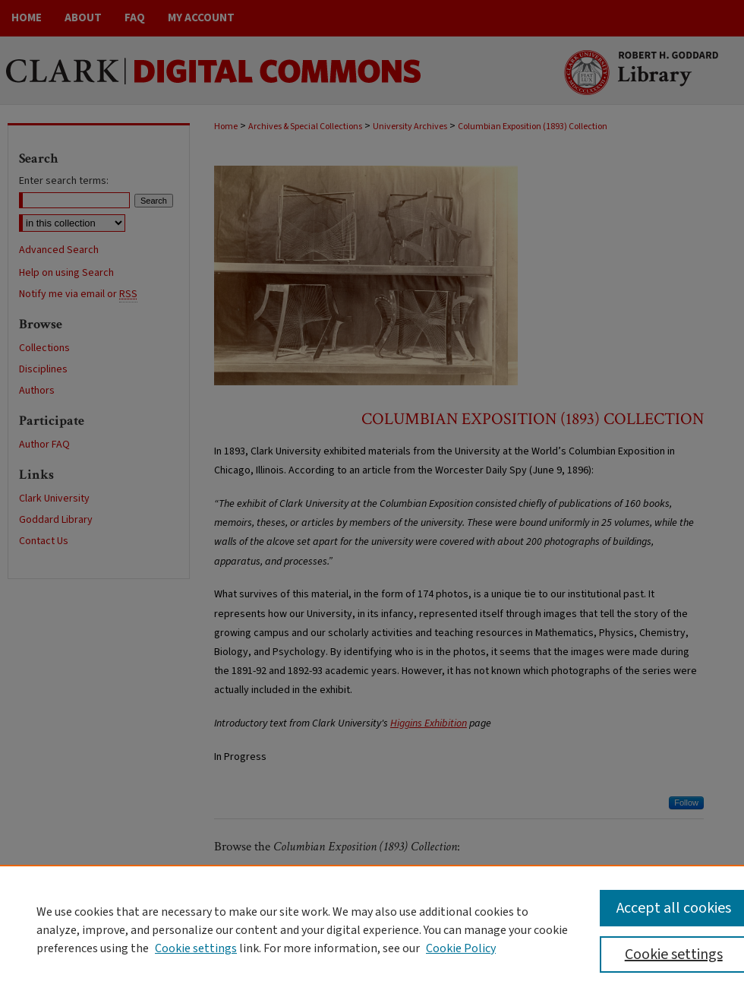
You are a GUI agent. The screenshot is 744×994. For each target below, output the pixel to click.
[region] (372, 929)
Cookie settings (196, 948)
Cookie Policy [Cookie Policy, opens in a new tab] (461, 948)
